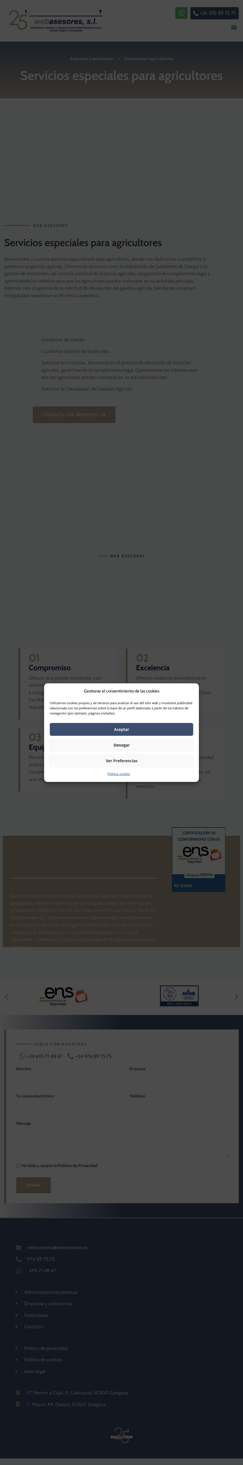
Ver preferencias (121, 760)
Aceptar (121, 729)
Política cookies (119, 774)
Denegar (122, 745)
